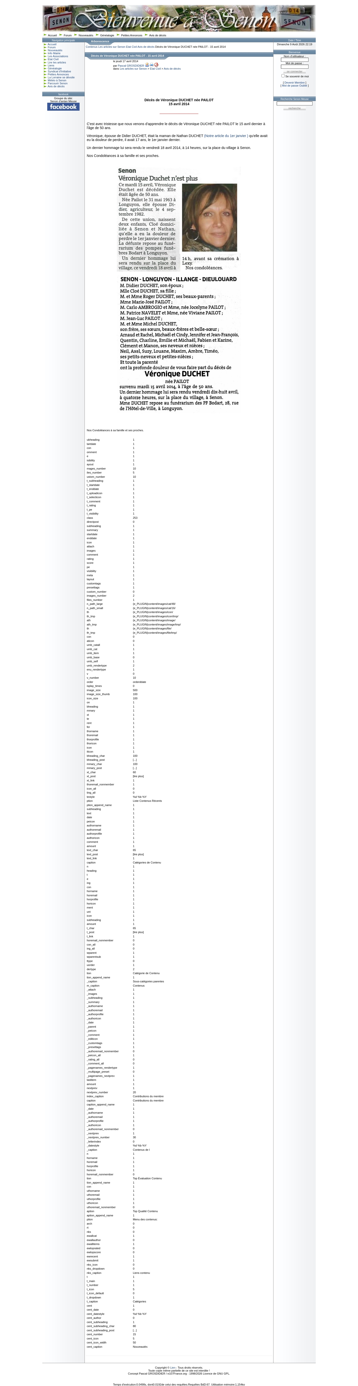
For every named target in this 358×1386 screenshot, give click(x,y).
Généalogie (107, 35)
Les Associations (58, 56)
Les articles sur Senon (111, 46)
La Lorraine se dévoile (61, 77)
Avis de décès (157, 35)
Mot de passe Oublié (294, 85)
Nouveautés (86, 35)
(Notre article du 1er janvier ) (226, 136)
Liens (51, 65)
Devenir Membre (294, 82)
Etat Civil (53, 59)
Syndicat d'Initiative (59, 71)
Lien (173, 1367)
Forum (68, 35)
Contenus (91, 46)
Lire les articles (57, 62)
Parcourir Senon (58, 83)
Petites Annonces (131, 35)
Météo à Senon (57, 80)
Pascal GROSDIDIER (131, 65)
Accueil (52, 35)
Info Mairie (54, 53)
